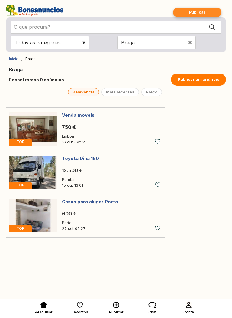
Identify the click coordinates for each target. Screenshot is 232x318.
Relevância (83, 92)
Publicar (197, 12)
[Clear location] (190, 42)
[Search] (212, 27)
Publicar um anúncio (198, 79)
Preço (151, 92)
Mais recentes (120, 92)
